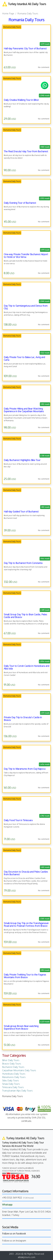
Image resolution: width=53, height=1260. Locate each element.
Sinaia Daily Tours (11, 1083)
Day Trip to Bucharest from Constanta (23, 563)
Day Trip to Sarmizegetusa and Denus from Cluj (25, 307)
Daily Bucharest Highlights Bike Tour (22, 460)
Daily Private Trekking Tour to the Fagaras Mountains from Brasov (25, 976)
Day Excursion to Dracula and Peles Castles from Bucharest (26, 873)
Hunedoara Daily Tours (13, 1073)
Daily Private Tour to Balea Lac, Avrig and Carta (24, 358)
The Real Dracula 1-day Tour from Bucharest (26, 151)
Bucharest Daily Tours (13, 1067)
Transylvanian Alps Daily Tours (17, 1090)
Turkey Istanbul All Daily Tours (24, 3)
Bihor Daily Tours (10, 1060)
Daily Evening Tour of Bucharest (20, 202)
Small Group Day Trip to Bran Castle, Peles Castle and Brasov (25, 616)
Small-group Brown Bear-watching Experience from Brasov (21, 1027)
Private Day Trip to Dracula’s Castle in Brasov (23, 718)
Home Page (8, 13)
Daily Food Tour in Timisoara (18, 820)
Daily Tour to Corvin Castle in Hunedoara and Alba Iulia (26, 667)
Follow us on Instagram (14, 1240)
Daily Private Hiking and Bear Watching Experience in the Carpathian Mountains (24, 410)
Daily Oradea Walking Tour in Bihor (21, 100)
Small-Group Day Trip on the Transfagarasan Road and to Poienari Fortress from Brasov (26, 924)
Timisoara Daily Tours (13, 1087)
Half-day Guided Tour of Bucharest (21, 511)
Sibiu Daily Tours (10, 1080)
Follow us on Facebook (14, 1233)
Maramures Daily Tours (14, 1077)
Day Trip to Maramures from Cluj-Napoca (24, 768)
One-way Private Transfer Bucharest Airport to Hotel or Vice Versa (26, 255)
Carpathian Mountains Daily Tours (19, 1070)
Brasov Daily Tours (11, 1063)
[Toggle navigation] (4, 7)
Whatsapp (7, 1204)
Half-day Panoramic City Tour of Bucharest (25, 48)
